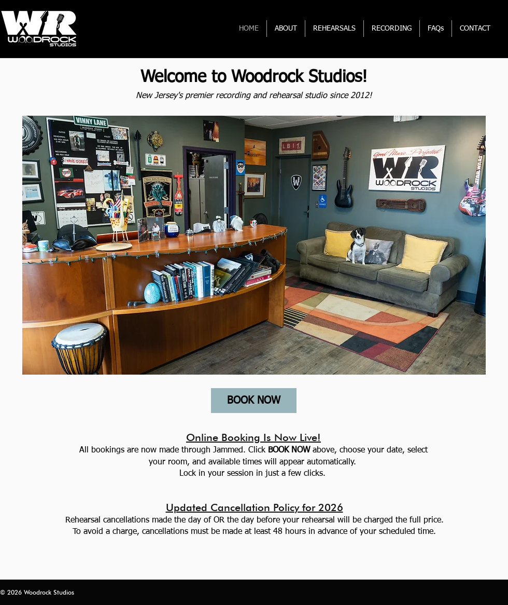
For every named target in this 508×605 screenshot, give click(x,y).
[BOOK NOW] (254, 400)
